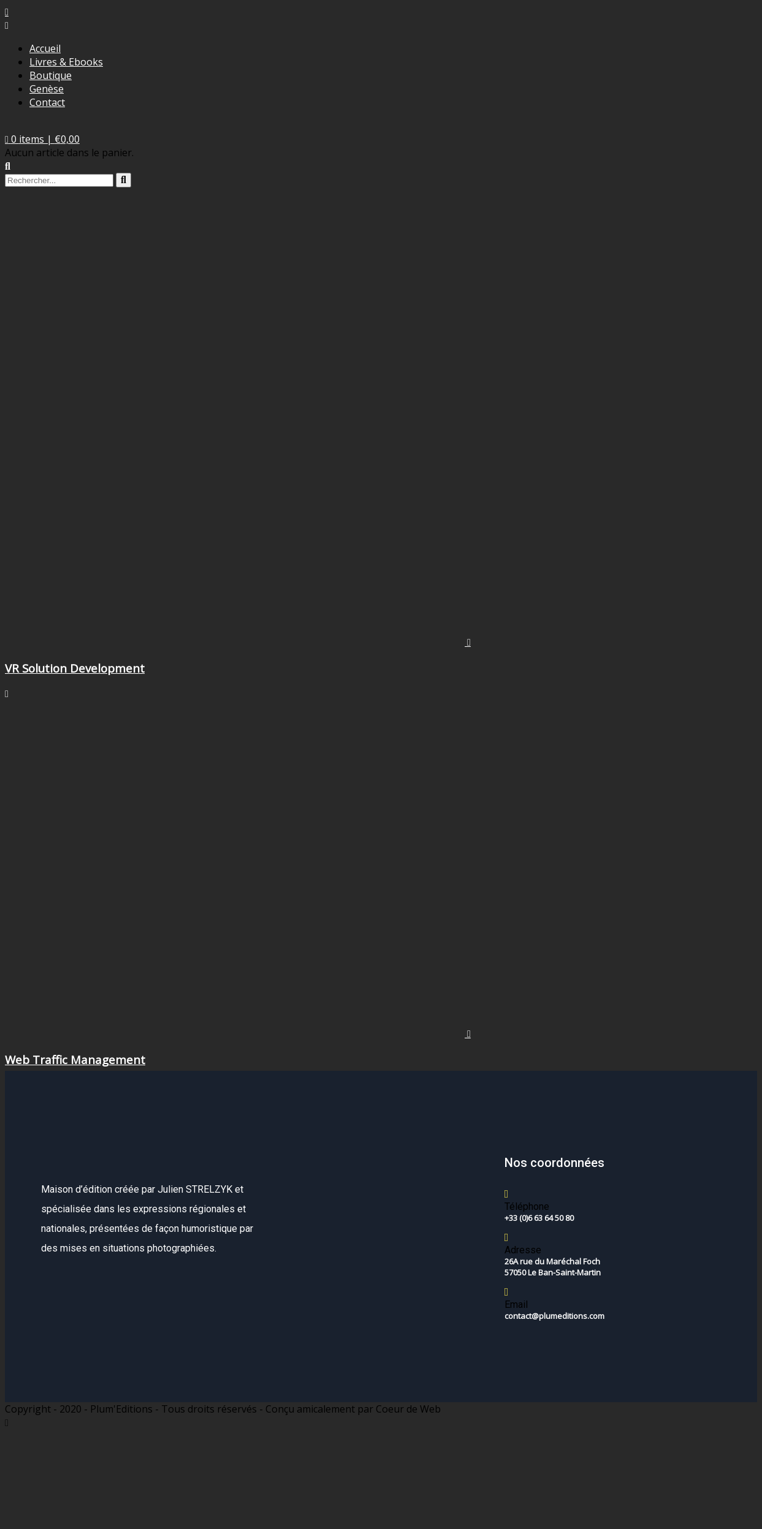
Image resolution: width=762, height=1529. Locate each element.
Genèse (46, 89)
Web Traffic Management (75, 1059)
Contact (47, 102)
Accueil (45, 48)
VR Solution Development (75, 668)
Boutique (50, 75)
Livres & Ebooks (66, 62)
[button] (42, 139)
